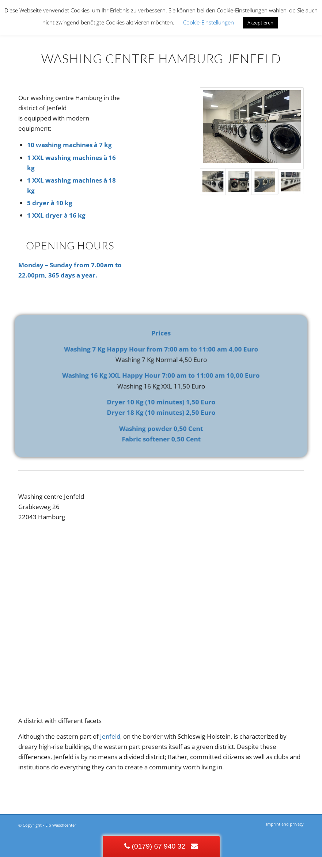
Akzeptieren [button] (260, 22)
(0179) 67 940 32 (154, 846)
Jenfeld (110, 736)
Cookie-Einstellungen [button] (208, 22)
